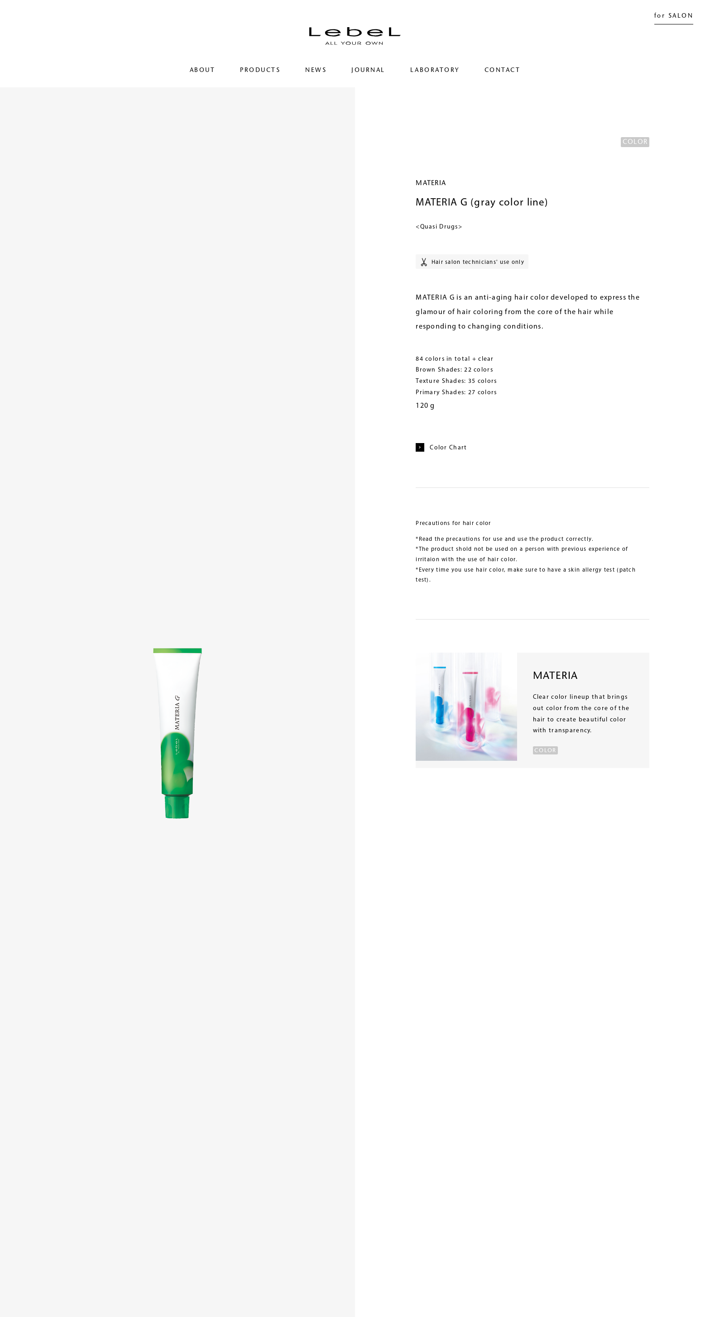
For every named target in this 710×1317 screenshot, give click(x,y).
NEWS (315, 70)
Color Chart (441, 447)
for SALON (673, 16)
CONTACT (502, 70)
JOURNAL (368, 70)
